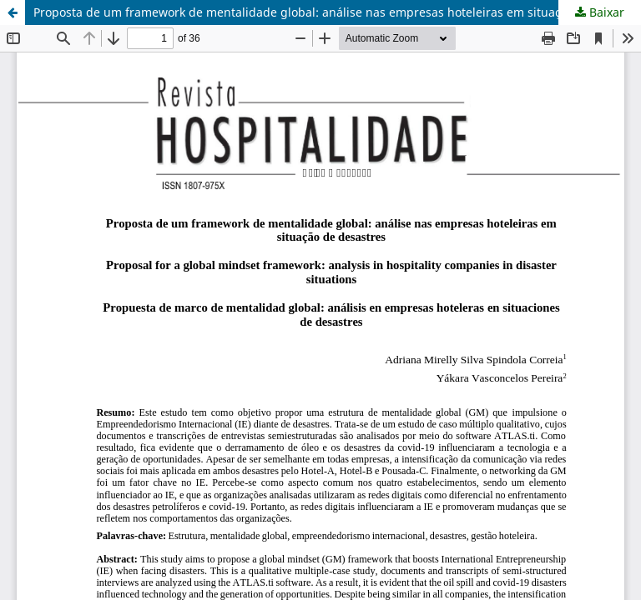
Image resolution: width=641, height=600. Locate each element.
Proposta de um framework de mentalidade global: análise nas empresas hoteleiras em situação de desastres (337, 12)
